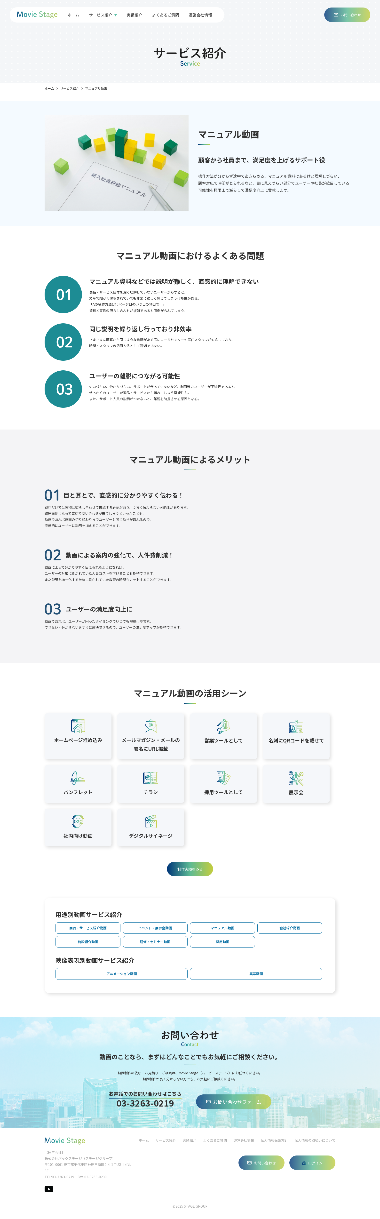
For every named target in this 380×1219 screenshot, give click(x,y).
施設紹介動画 (88, 941)
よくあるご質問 (165, 15)
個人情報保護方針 (274, 1140)
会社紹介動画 (289, 927)
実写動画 (256, 973)
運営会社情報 (200, 15)
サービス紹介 (100, 15)
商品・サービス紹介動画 (88, 927)
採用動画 (222, 941)
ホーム (73, 15)
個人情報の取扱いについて (315, 1140)
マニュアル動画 (222, 927)
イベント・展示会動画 (155, 927)
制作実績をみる (190, 869)
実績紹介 (134, 15)
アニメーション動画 (121, 973)
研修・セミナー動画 (155, 941)
